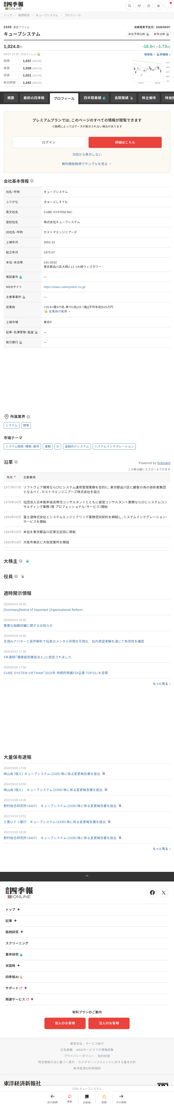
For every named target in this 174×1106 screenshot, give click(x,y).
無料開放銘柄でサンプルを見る (85, 164)
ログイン (49, 142)
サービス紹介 (95, 1043)
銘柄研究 (24, 15)
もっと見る (160, 684)
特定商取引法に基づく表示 (56, 1062)
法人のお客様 (109, 1023)
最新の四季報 (34, 98)
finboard (163, 463)
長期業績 (121, 98)
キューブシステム (47, 15)
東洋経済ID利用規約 (87, 1068)
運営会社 (76, 1043)
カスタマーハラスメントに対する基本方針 (107, 1062)
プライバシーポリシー (79, 1056)
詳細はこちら (125, 142)
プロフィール (64, 98)
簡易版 (148, 54)
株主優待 (149, 98)
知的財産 (104, 1056)
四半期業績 (92, 98)
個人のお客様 (65, 1023)
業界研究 (13, 955)
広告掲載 (66, 1050)
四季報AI (13, 977)
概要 (10, 98)
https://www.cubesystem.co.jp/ (65, 287)
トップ (8, 15)
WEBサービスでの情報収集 (95, 1050)
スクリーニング (16, 943)
